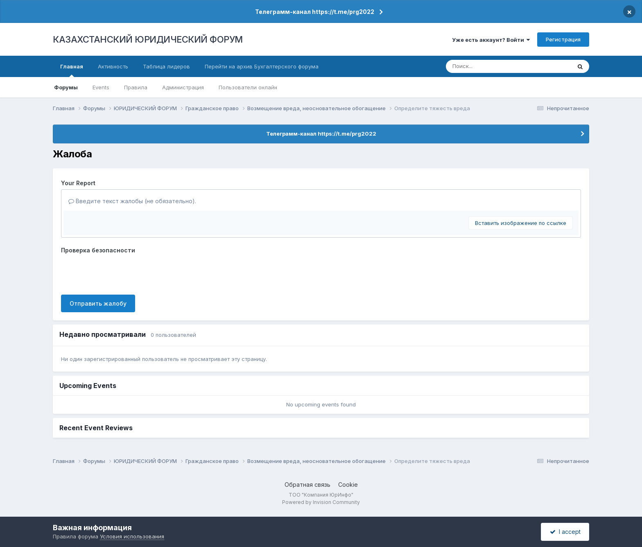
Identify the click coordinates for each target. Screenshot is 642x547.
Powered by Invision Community (321, 502)
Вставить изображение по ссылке (520, 223)
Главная (71, 70)
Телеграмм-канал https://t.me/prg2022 (314, 11)
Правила (135, 87)
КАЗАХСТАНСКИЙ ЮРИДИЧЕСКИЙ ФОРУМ (148, 39)
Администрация (183, 87)
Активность (113, 66)
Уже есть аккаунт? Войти (491, 39)
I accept (565, 531)
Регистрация (563, 39)
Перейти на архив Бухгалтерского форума (262, 66)
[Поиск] (493, 66)
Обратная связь (307, 484)
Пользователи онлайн (248, 87)
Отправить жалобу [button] (98, 303)
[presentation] (123, 272)
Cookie (348, 484)
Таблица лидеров (166, 66)
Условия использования (132, 536)
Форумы (66, 87)
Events (101, 87)
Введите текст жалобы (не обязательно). (132, 200)
